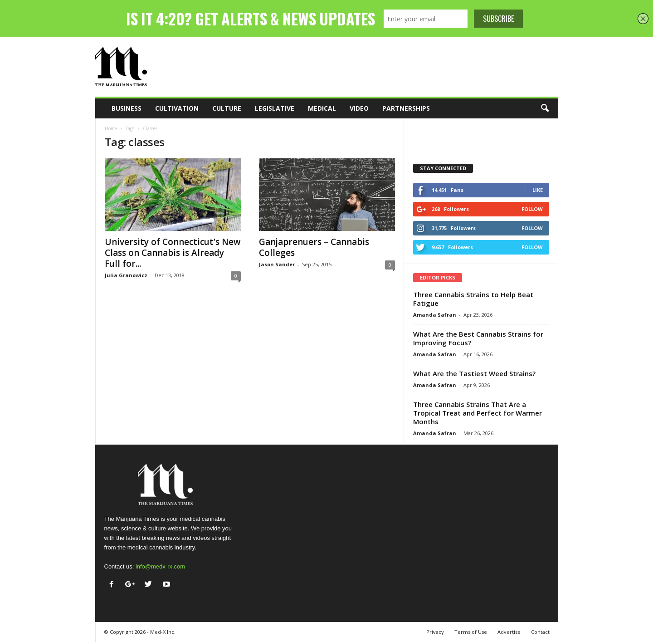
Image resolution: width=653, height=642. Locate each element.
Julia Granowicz (126, 275)
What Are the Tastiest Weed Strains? (474, 373)
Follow (532, 209)
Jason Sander (277, 264)
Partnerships (406, 108)
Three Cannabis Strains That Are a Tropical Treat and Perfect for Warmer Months (477, 413)
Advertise (509, 631)
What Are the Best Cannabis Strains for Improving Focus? (478, 338)
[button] (545, 108)
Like (537, 189)
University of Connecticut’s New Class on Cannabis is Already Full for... (173, 253)
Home (111, 128)
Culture (226, 108)
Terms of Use (470, 631)
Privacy (435, 631)
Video (359, 108)
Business (126, 108)
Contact (540, 631)
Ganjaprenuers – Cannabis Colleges (314, 247)
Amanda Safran (434, 314)
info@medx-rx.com (160, 566)
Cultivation (177, 108)
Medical (322, 108)
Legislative (274, 108)
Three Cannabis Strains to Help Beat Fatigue (473, 299)
